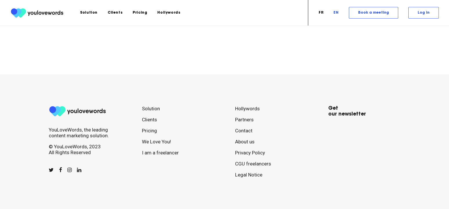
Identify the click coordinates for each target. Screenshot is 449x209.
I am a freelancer (160, 153)
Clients (115, 13)
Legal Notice (248, 175)
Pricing (140, 13)
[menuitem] (89, 13)
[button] (51, 170)
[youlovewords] (38, 13)
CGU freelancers (253, 164)
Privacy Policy (250, 153)
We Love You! (156, 142)
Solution (89, 13)
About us (245, 142)
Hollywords (168, 13)
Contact (244, 131)
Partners (244, 119)
